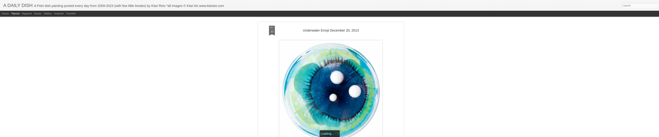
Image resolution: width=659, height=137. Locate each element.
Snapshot (59, 13)
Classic (5, 13)
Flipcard (15, 13)
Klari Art (347, 123)
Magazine (27, 13)
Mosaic (37, 13)
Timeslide (71, 13)
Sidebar (48, 13)
